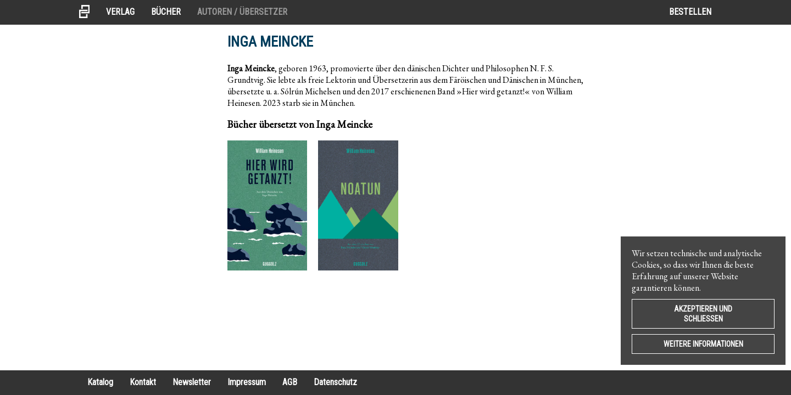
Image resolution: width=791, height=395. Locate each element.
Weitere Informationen (703, 344)
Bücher (166, 12)
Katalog (100, 382)
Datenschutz (335, 382)
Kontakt (143, 382)
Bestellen (690, 12)
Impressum (246, 382)
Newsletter (191, 382)
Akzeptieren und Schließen (703, 313)
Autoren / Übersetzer (242, 12)
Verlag (120, 12)
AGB (289, 382)
